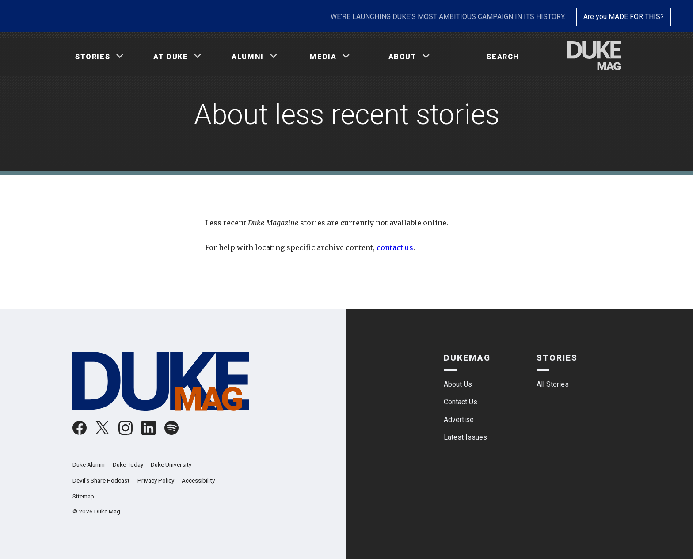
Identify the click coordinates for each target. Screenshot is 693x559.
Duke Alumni (88, 464)
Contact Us (460, 402)
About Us (458, 384)
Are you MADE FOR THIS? (623, 16)
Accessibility (198, 480)
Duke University (171, 464)
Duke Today (128, 464)
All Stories (553, 384)
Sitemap (83, 496)
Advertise (459, 419)
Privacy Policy (155, 480)
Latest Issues (465, 437)
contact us (395, 247)
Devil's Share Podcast (100, 480)
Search (503, 57)
